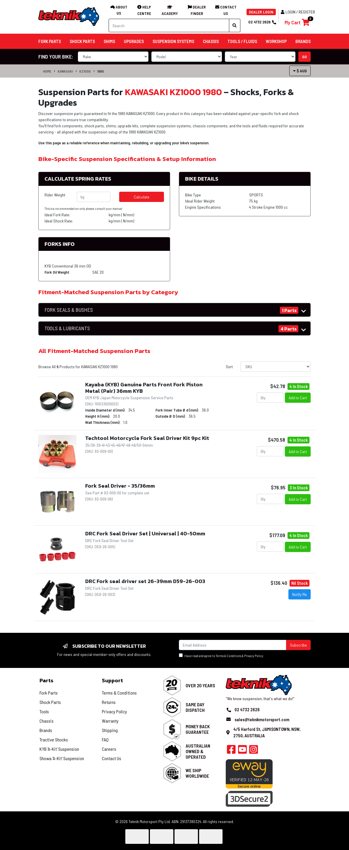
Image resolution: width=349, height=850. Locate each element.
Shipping (110, 730)
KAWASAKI (65, 71)
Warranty (110, 721)
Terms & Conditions (228, 656)
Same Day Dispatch (195, 707)
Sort (229, 366)
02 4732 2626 (262, 21)
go (304, 56)
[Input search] (169, 25)
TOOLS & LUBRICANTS (67, 328)
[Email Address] (232, 645)
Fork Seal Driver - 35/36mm (120, 486)
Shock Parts (50, 702)
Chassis (47, 721)
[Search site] (234, 25)
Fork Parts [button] (49, 41)
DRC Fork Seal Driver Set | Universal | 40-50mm (145, 533)
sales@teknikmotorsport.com (262, 719)
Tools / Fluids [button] (242, 41)
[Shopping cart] (297, 22)
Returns (109, 702)
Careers (109, 749)
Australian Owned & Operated (198, 751)
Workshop (276, 41)
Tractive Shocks (54, 739)
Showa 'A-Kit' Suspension (62, 758)
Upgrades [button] (134, 41)
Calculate (141, 196)
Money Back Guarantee (198, 729)
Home (47, 71)
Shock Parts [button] (82, 41)
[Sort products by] (275, 366)
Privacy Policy (253, 656)
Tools (44, 711)
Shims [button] (109, 41)
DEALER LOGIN (261, 11)
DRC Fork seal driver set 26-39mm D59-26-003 (145, 581)
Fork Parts (49, 692)
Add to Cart (298, 397)
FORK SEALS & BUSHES (69, 310)
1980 (100, 71)
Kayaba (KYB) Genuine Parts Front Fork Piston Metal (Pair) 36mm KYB (144, 388)
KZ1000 (85, 71)
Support (112, 680)
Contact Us (111, 758)
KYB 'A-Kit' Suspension (59, 749)
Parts (46, 680)
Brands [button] (303, 41)
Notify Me (299, 594)
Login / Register (298, 11)
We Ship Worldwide (197, 773)
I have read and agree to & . (221, 655)
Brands (46, 730)
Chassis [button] (211, 41)
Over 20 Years (200, 685)
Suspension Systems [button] (173, 41)
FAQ (105, 739)
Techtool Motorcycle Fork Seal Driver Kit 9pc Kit (147, 438)
